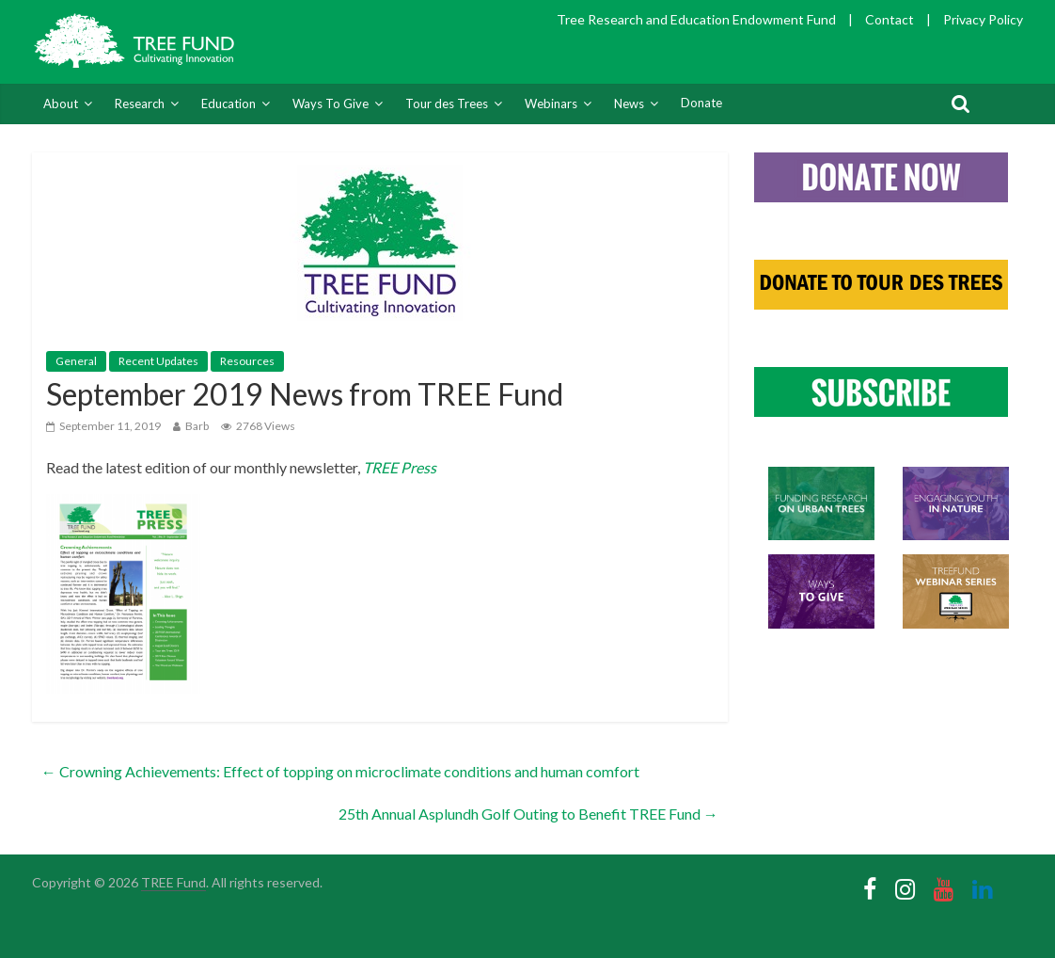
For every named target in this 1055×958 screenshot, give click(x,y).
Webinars (551, 103)
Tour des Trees (446, 103)
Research (140, 103)
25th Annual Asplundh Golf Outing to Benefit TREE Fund (528, 813)
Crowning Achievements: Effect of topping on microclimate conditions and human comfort (340, 771)
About (60, 103)
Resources (247, 361)
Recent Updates (158, 361)
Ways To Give (330, 103)
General (76, 361)
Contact (889, 19)
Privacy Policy (983, 19)
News (629, 103)
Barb (197, 426)
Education (228, 103)
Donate (701, 102)
